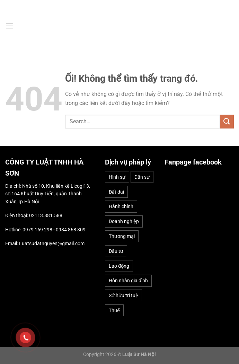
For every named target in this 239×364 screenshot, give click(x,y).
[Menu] (9, 25)
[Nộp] (227, 121)
